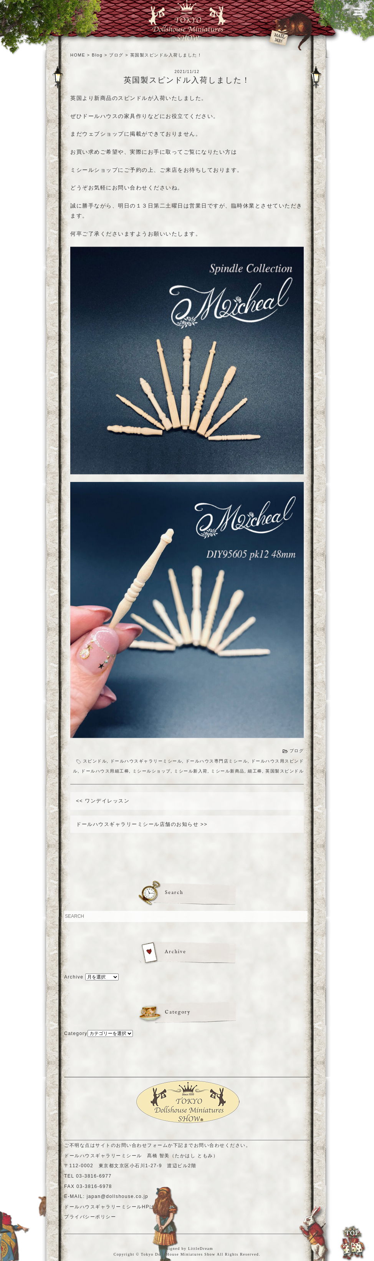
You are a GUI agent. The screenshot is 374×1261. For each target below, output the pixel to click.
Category (76, 1033)
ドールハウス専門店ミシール (216, 761)
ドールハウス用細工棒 (105, 771)
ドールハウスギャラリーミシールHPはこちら (117, 1206)
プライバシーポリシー (90, 1216)
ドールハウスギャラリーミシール (146, 761)
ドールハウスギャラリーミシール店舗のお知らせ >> (141, 824)
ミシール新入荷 (191, 771)
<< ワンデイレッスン (102, 801)
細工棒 (255, 771)
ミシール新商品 (228, 771)
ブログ (297, 750)
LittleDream (200, 1248)
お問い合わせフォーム (142, 1145)
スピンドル (95, 761)
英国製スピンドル (284, 771)
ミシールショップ (151, 771)
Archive (74, 977)
